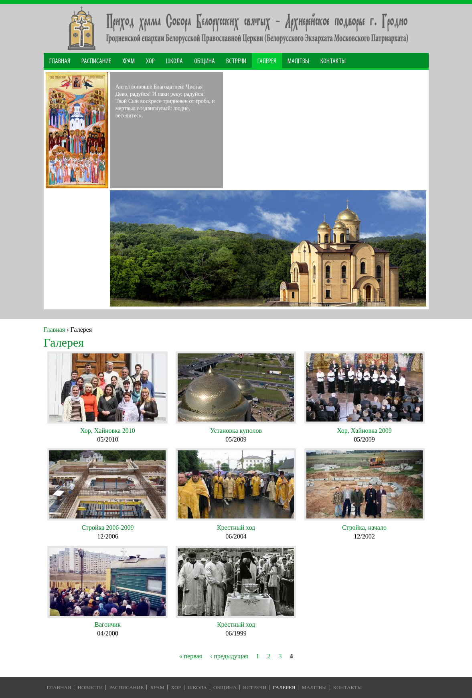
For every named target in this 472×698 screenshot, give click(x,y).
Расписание (96, 61)
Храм (128, 61)
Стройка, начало (364, 527)
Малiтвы (314, 687)
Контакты (333, 61)
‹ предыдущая (229, 656)
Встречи (236, 61)
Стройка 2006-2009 (107, 527)
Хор (150, 61)
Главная (59, 61)
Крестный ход (236, 527)
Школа (174, 61)
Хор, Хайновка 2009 (364, 430)
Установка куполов (236, 430)
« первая (190, 656)
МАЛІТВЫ (298, 61)
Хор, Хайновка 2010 (107, 430)
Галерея (266, 61)
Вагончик (108, 624)
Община (204, 61)
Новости (90, 687)
